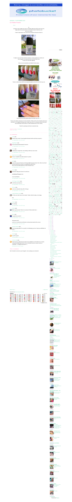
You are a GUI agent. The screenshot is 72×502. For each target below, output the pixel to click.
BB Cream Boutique (56, 113)
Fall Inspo (55, 346)
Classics (50, 136)
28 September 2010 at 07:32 (18, 199)
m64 (49, 174)
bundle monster (52, 130)
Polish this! (52, 410)
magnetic (58, 177)
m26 (53, 169)
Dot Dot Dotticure (57, 411)
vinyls (50, 213)
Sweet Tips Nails (52, 209)
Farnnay (13, 187)
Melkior (51, 180)
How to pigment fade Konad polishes (55, 250)
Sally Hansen (59, 197)
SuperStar (51, 208)
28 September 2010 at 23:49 (18, 231)
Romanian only (58, 196)
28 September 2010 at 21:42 (18, 223)
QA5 (49, 193)
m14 (58, 168)
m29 (60, 169)
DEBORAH (60, 139)
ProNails (55, 191)
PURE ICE (60, 191)
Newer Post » (12, 289)
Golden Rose (53, 156)
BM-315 (54, 118)
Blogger (57, 497)
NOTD (51, 244)
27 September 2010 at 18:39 (18, 140)
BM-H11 (51, 127)
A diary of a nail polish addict (55, 404)
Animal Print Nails (57, 458)
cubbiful (51, 430)
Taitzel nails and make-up (54, 273)
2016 (51, 221)
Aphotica (54, 111)
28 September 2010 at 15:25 (18, 211)
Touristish (51, 384)
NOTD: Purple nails (53, 241)
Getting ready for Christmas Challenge (55, 153)
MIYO (61, 180)
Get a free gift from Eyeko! (54, 254)
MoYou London (53, 181)
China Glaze (55, 134)
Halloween (56, 158)
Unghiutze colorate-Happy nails (55, 371)
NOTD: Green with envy (53, 245)
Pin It (14, 25)
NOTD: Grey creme (52, 247)
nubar (53, 186)
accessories (55, 110)
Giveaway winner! (52, 239)
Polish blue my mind (53, 464)
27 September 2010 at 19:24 (18, 152)
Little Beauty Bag (53, 335)
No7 (49, 186)
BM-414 (56, 122)
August (52, 258)
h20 (61, 157)
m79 (54, 176)
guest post (57, 157)
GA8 (60, 152)
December (52, 230)
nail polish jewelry (53, 182)
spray (58, 204)
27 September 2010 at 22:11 (18, 158)
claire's (59, 135)
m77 (61, 175)
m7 (61, 174)
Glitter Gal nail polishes (53, 240)
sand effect (51, 198)
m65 (52, 174)
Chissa (61, 134)
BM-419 (53, 123)
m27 (56, 169)
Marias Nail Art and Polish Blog (55, 417)
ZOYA (57, 214)
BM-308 (60, 117)
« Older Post (45, 289)
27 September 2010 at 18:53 (18, 146)
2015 (50, 222)
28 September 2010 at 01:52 (18, 184)
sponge (50, 204)
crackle (52, 139)
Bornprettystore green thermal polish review (57, 466)
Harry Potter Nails (52, 235)
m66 (56, 174)
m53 (50, 171)
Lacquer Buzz (52, 328)
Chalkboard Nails (53, 423)
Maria (13, 214)
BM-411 (52, 122)
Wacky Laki (52, 436)
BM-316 (58, 118)
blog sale (50, 116)
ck (56, 135)
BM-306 (56, 117)
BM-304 (52, 117)
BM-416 (60, 122)
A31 (50, 110)
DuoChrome (54, 141)
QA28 (54, 192)
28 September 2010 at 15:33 (18, 217)
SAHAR (13, 234)
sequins (55, 201)
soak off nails (51, 203)
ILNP (59, 159)
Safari (55, 197)
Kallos (60, 163)
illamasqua (52, 159)
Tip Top (58, 211)
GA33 (54, 151)
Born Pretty (51, 128)
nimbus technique (52, 185)
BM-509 (58, 124)
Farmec (55, 145)
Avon (54, 112)
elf (54, 142)
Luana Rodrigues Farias (16, 193)
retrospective (58, 193)
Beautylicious (52, 477)
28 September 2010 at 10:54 (18, 205)
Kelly (13, 161)
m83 (60, 176)
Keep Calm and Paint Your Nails (55, 377)
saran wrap (57, 198)
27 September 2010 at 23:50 (18, 167)
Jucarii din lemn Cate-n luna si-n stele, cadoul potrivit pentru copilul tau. (55, 305)
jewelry (59, 162)
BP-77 (61, 128)
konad (50, 164)
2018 (50, 218)
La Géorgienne (52, 496)
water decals (59, 213)
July (51, 259)
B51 (50, 113)
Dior (59, 140)
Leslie (13, 136)
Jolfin (50, 163)
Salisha (13, 208)
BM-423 (57, 123)
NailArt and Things (53, 297)
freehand (55, 147)
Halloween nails (56, 471)
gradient (51, 157)
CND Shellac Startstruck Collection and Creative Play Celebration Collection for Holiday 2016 (57, 426)
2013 (50, 225)
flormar (54, 146)
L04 (49, 165)
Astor (50, 112)
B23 (61, 112)
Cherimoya (56, 133)
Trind (61, 211)
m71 (50, 175)
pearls (61, 187)
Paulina (13, 202)
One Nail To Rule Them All (54, 308)
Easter (59, 141)
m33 (49, 170)
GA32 (50, 151)
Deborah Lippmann (53, 140)
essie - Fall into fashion (53, 251)
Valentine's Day (53, 212)
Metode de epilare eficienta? (54, 281)
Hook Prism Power (15, 155)
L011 (60, 164)
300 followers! (52, 249)
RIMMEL (51, 196)
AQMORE (59, 111)
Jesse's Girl (54, 162)
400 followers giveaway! (53, 236)
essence (58, 142)
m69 (59, 174)
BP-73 (58, 128)
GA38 (49, 152)
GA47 (55, 152)
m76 (58, 175)
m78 (50, 176)
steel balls (60, 206)
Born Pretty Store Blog (54, 345)
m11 (53, 168)
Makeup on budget (57, 268)
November (52, 231)
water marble (52, 214)
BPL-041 (59, 129)
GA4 (52, 152)
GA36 (60, 151)
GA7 (58, 152)
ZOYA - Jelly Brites (57, 352)
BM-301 (54, 116)
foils (59, 146)
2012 (50, 226)
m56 (60, 171)
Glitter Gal (60, 154)
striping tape (53, 207)
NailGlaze (51, 364)
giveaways (52, 154)
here (40, 118)
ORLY (51, 187)
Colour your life (52, 358)
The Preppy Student (16, 181)
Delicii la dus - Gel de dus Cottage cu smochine (57, 485)
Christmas (52, 135)
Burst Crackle (59, 130)
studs (59, 207)
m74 (56, 175)
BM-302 (58, 116)
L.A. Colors (56, 164)
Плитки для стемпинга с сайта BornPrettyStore (57, 379)
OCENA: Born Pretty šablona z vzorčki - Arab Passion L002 (57, 341)
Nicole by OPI (58, 184)
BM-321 (56, 119)
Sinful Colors (57, 202)
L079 (52, 165)
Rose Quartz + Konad (53, 237)
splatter (60, 203)
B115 (59, 112)
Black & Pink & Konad (53, 252)
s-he (51, 197)
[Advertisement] (17, 281)
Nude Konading (52, 246)
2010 (51, 229)
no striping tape (58, 185)
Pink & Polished (52, 451)
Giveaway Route (52, 283)
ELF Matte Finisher (15, 22)
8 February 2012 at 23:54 (17, 246)
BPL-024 (55, 129)
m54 (53, 171)
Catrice (56, 131)
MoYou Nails (60, 181)
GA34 (57, 151)
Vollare (54, 213)
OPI (56, 186)
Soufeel (56, 203)
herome (61, 158)
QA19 (51, 192)
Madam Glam (51, 177)
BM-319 (52, 119)
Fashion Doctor (52, 267)
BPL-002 (51, 129)
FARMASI (50, 145)
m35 (55, 170)
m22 (50, 169)
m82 (57, 176)
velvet (60, 212)
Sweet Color (57, 208)
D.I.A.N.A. (51, 445)
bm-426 (54, 124)
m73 (53, 175)
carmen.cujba (14, 240)
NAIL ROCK (59, 182)
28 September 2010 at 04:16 (18, 190)
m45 (61, 170)
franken (50, 147)
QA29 (57, 192)
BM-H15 (59, 127)
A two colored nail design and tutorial (55, 253)
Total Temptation (57, 359)
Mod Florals (56, 298)
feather (60, 145)
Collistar (59, 136)
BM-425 (51, 124)
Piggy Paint (50, 190)
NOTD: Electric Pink (53, 248)
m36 (58, 170)
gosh (60, 156)
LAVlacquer (60, 165)
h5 (50, 158)
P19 (54, 187)
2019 (51, 217)
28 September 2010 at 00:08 (18, 178)
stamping (52, 206)
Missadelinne (52, 490)
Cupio (56, 139)
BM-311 (51, 118)
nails (50, 184)
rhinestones (56, 195)
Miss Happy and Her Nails (54, 397)
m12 (55, 168)
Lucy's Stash (52, 293)
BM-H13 (55, 127)
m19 (61, 168)
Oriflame (60, 186)
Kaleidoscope (55, 163)
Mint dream (56, 478)
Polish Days (56, 190)
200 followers (52, 255)
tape (54, 211)
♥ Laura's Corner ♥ (53, 289)
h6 (52, 158)
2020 (51, 216)
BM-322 (60, 119)
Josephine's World (53, 483)
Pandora (57, 187)
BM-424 (61, 123)
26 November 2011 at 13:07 (18, 237)
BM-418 (50, 123)
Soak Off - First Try (57, 365)
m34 (52, 170)
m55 (56, 171)
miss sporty (56, 180)
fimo (49, 146)
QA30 (60, 192)
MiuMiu (51, 280)
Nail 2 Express (52, 339)
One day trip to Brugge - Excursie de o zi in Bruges (57, 386)
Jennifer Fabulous (15, 226)
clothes (55, 136)
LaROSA (55, 165)
